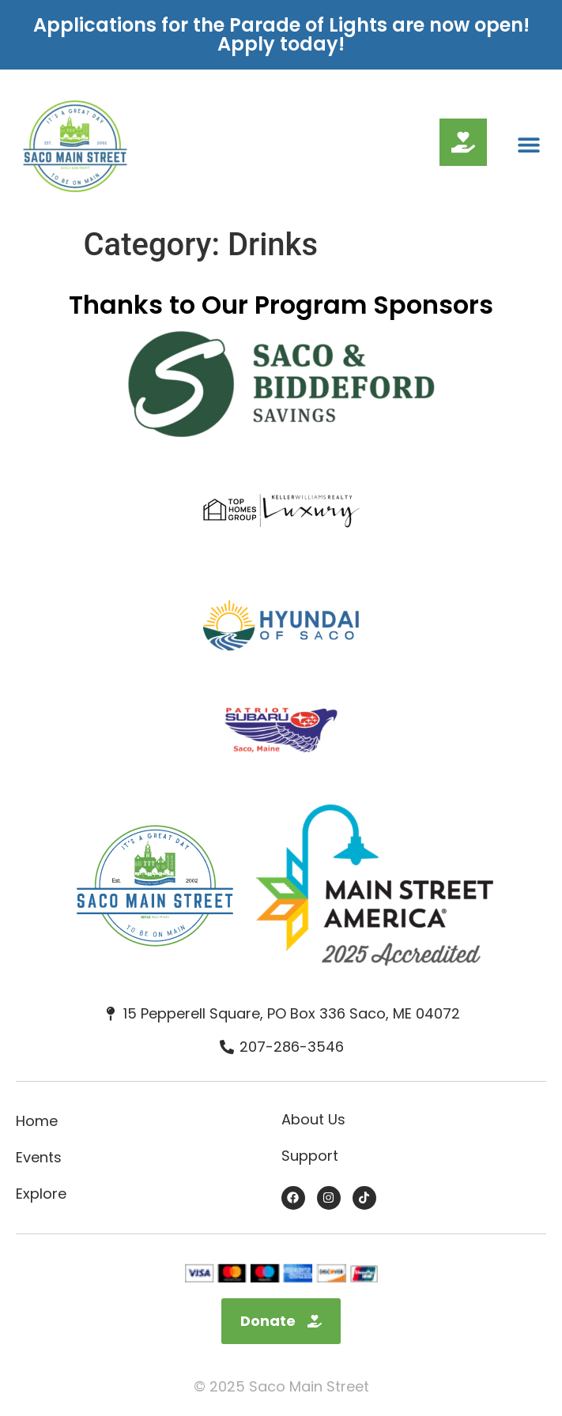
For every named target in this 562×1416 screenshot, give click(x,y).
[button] (528, 145)
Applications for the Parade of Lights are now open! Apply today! (281, 34)
